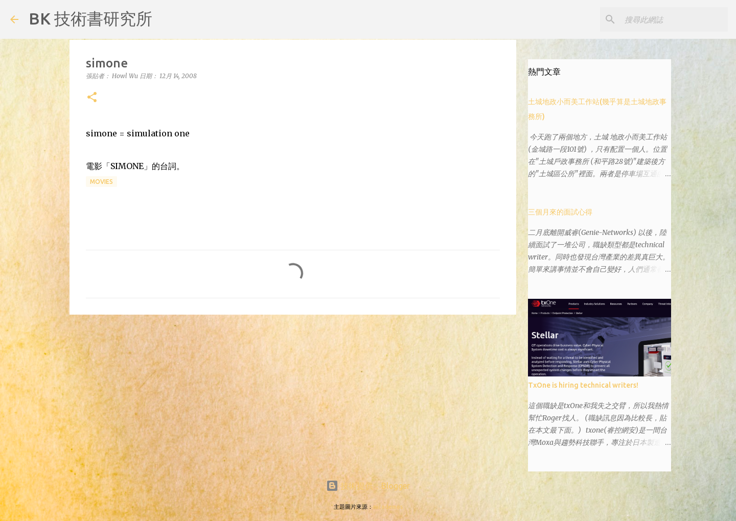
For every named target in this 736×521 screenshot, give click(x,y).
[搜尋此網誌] (674, 19)
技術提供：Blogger (368, 485)
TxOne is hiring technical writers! (583, 385)
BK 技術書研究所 (90, 18)
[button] (92, 98)
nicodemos (388, 507)
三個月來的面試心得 (560, 212)
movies (101, 181)
